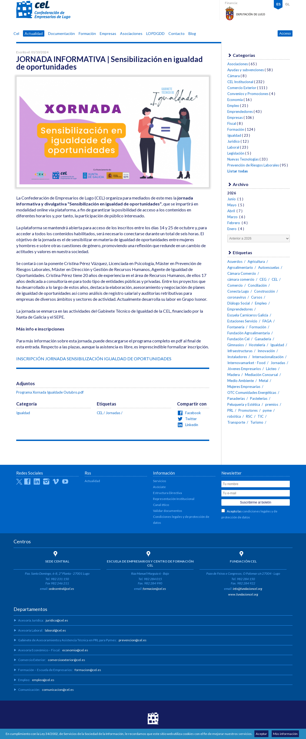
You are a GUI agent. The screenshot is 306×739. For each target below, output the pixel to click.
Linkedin (191, 425)
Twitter (190, 419)
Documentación (61, 33)
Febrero (234, 223)
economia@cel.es (75, 650)
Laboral (233, 147)
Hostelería (257, 345)
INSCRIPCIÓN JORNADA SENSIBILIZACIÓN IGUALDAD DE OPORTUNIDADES (93, 358)
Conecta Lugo (238, 291)
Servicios (159, 481)
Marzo (232, 217)
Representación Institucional (173, 499)
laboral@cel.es (55, 630)
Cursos (256, 297)
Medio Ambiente (240, 380)
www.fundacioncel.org (243, 594)
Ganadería (263, 339)
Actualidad (34, 33)
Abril (231, 211)
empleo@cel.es (43, 680)
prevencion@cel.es (133, 640)
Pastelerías (258, 398)
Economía (235, 99)
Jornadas (113, 413)
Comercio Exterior (241, 88)
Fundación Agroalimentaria (248, 333)
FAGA (267, 321)
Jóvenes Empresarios (244, 369)
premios (271, 404)
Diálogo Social (238, 303)
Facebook (192, 413)
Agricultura (256, 261)
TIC (261, 416)
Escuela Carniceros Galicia (247, 315)
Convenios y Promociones (247, 93)
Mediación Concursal (261, 374)
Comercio (235, 285)
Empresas (108, 33)
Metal (263, 380)
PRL (230, 410)
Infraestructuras (239, 351)
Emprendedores (240, 111)
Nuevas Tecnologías (243, 159)
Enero (232, 229)
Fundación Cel (238, 339)
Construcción (264, 291)
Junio (232, 199)
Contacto (176, 33)
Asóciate (159, 487)
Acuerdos (234, 261)
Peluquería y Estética (243, 404)
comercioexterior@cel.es (66, 660)
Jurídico (233, 141)
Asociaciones (131, 33)
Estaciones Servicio (242, 321)
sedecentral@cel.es (61, 589)
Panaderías (236, 398)
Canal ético (161, 505)
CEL (43, 10)
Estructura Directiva (167, 493)
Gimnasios (235, 345)
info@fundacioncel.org (247, 589)
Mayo (232, 205)
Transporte (236, 422)
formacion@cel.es (154, 589)
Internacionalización (268, 357)
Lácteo (271, 369)
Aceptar (261, 734)
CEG (263, 279)
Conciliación (257, 285)
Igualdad (23, 413)
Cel (16, 33)
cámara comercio (240, 279)
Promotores (248, 410)
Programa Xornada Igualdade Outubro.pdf (50, 392)
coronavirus (236, 297)
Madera (233, 374)
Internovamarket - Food (246, 363)
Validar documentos (167, 511)
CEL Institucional (240, 82)
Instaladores (237, 357)
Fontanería (235, 327)
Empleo (233, 105)
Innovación (266, 351)
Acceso (285, 33)
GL (287, 4)
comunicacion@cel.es (58, 690)
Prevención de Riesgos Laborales (253, 165)
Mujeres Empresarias (243, 386)
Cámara (233, 76)
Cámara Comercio (241, 273)
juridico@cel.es (57, 620)
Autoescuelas (268, 267)
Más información (285, 734)
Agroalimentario (240, 267)
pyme (267, 410)
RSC (249, 416)
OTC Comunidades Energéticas (251, 392)
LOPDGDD (155, 33)
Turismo (256, 422)
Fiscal (231, 123)
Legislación (235, 153)
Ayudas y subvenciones (245, 70)
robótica (234, 416)
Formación (87, 33)
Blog (192, 33)
